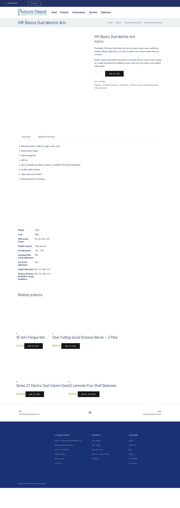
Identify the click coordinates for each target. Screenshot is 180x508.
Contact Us (59, 463)
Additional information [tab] (46, 136)
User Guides (96, 445)
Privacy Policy (60, 458)
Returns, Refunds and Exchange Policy (68, 440)
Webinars (95, 458)
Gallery (131, 454)
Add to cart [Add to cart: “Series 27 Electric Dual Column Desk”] (34, 394)
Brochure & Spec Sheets (100, 454)
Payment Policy (60, 454)
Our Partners (133, 458)
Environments (79, 12)
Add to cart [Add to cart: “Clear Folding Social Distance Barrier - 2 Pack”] (70, 346)
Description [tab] (26, 136)
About (131, 440)
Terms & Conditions (62, 449)
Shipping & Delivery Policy (64, 445)
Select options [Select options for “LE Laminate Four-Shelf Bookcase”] (88, 394)
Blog (130, 449)
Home (54, 12)
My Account (133, 463)
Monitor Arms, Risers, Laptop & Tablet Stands (144, 85)
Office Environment (101, 88)
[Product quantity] (98, 73)
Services (93, 12)
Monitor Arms (124, 85)
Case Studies (96, 440)
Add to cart (114, 74)
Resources (106, 12)
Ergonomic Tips (97, 449)
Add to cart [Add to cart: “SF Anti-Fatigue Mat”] (33, 346)
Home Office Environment (133, 23)
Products (64, 12)
